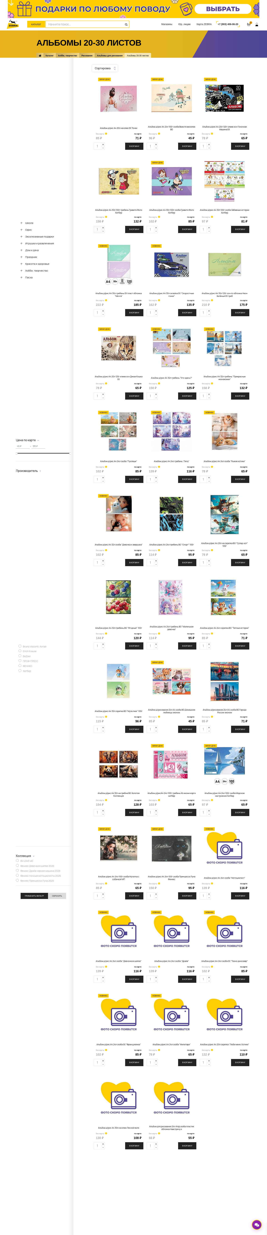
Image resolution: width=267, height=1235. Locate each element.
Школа (29, 223)
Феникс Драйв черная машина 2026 (40, 871)
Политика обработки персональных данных (196, 1205)
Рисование (87, 55)
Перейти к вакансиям (81, 1207)
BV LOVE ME (26, 861)
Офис (28, 230)
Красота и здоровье (37, 264)
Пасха (29, 277)
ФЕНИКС (27, 666)
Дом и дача (32, 250)
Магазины (166, 24)
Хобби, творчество (67, 55)
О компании (76, 1187)
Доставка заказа (129, 1197)
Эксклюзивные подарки (39, 236)
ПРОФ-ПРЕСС (30, 662)
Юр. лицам (184, 24)
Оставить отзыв (128, 1202)
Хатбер (27, 671)
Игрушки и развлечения (39, 243)
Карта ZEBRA (204, 24)
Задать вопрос (78, 1202)
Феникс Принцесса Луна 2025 (37, 881)
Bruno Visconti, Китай (34, 647)
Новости (74, 1197)
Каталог (36, 24)
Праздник (31, 257)
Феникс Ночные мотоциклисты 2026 (40, 876)
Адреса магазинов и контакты (86, 1192)
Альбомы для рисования (110, 55)
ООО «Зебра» (189, 1210)
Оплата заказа (127, 1192)
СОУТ (73, 1218)
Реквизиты (75, 1213)
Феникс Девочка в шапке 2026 (37, 866)
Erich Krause (29, 652)
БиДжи (26, 657)
